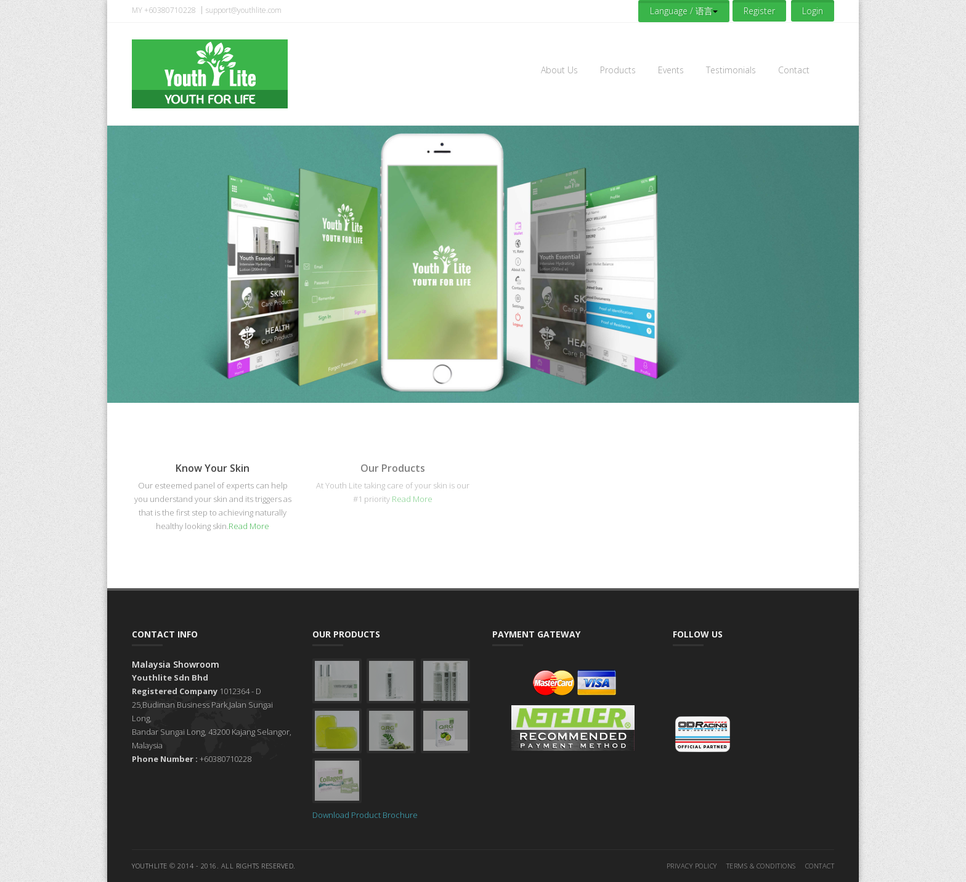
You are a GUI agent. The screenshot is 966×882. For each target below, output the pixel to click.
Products (618, 70)
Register (759, 11)
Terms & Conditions (761, 865)
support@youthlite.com (244, 10)
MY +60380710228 (164, 10)
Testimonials (731, 70)
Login (812, 11)
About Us (559, 70)
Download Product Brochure (365, 814)
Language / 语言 (684, 11)
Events (671, 70)
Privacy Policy (692, 865)
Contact (794, 70)
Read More (249, 526)
